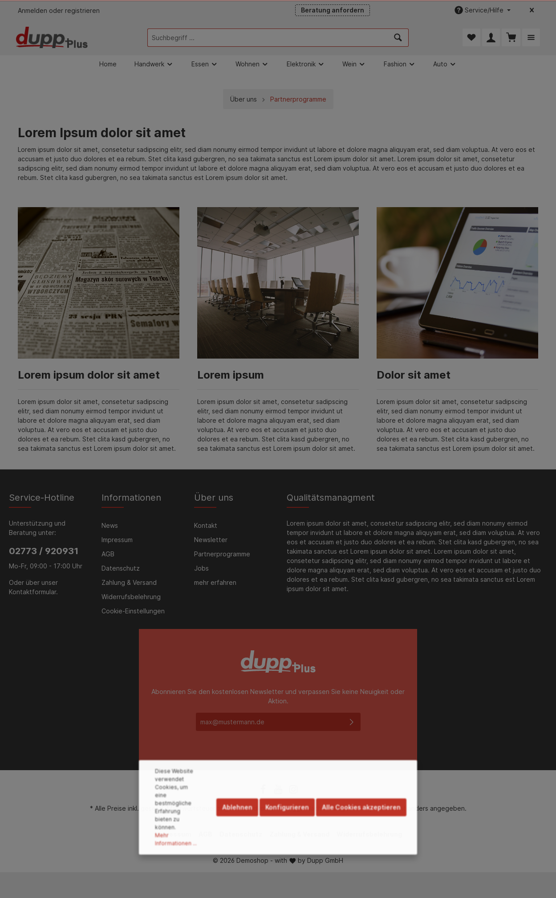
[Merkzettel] (471, 37)
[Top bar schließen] (532, 10)
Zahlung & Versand (129, 582)
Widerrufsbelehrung (131, 596)
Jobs (201, 568)
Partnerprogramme (222, 554)
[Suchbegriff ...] (267, 38)
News (109, 525)
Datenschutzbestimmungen (283, 736)
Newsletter (210, 539)
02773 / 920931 (43, 551)
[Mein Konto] (491, 37)
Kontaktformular (32, 592)
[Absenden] (352, 722)
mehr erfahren (215, 582)
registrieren (82, 10)
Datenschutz (120, 568)
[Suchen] (398, 38)
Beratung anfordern (332, 10)
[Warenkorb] (511, 37)
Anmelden (32, 10)
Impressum (117, 539)
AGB (107, 554)
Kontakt (205, 525)
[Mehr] (531, 37)
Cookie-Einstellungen (133, 611)
